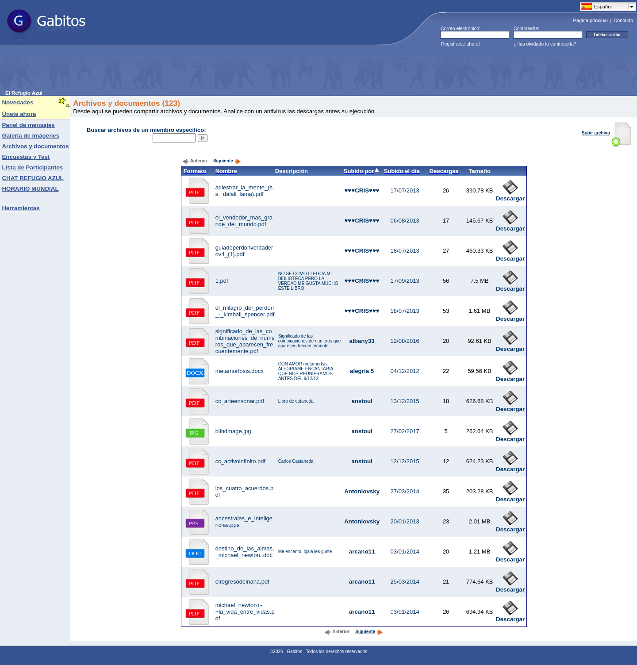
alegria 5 (362, 371)
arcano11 (362, 551)
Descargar (510, 196)
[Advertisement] (166, 70)
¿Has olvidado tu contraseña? (545, 43)
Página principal (590, 20)
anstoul (361, 401)
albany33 (362, 341)
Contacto (623, 20)
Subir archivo (607, 133)
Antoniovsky (362, 491)
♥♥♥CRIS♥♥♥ (361, 190)
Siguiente (227, 160)
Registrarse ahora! (460, 43)
